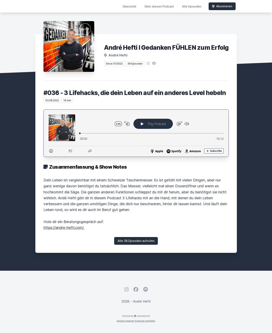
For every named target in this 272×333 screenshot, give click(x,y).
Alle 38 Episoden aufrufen (136, 240)
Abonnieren (222, 6)
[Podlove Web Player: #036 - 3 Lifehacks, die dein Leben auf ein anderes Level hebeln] (136, 133)
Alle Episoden (191, 6)
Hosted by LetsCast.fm (136, 316)
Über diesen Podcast (159, 6)
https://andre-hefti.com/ (64, 227)
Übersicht (129, 6)
